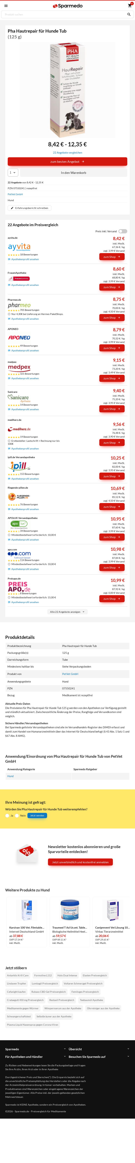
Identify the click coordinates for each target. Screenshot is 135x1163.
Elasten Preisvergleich (95, 974)
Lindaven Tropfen (16, 983)
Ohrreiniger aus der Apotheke (103, 1007)
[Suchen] (128, 14)
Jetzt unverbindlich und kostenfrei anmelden (80, 861)
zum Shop (112, 256)
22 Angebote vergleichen (67, 152)
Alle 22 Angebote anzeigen (67, 611)
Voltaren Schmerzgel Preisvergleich (83, 983)
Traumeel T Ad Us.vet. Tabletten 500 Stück (69, 927)
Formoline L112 (43, 974)
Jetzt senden (37, 815)
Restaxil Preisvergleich (61, 999)
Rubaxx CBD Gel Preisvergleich (48, 991)
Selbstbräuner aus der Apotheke (54, 1016)
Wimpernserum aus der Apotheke (62, 1007)
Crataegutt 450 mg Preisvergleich (25, 999)
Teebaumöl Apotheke (91, 999)
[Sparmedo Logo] (68, 5)
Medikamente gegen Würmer (23, 1007)
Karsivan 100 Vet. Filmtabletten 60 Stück (26, 927)
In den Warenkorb (73, 172)
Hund (10, 775)
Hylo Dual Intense (67, 974)
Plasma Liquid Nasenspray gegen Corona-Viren (32, 1024)
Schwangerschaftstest (19, 1016)
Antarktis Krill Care (17, 974)
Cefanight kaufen (16, 991)
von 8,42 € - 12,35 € (25, 182)
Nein (23, 815)
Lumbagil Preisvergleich (45, 983)
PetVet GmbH (15, 194)
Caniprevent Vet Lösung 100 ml (112, 927)
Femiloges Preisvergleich (85, 991)
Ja (12, 815)
